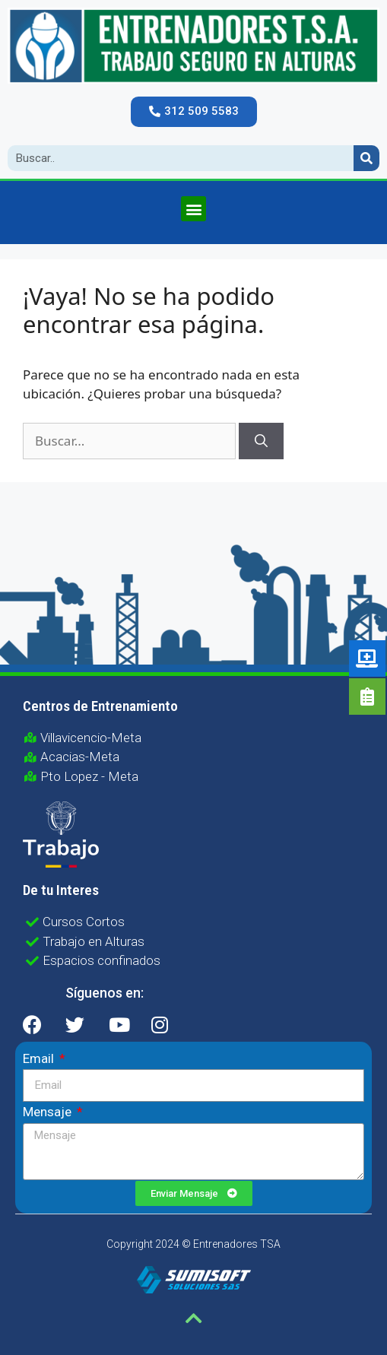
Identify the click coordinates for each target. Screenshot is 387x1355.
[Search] (366, 158)
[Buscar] (261, 441)
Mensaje (49, 1111)
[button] (194, 112)
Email (40, 1058)
